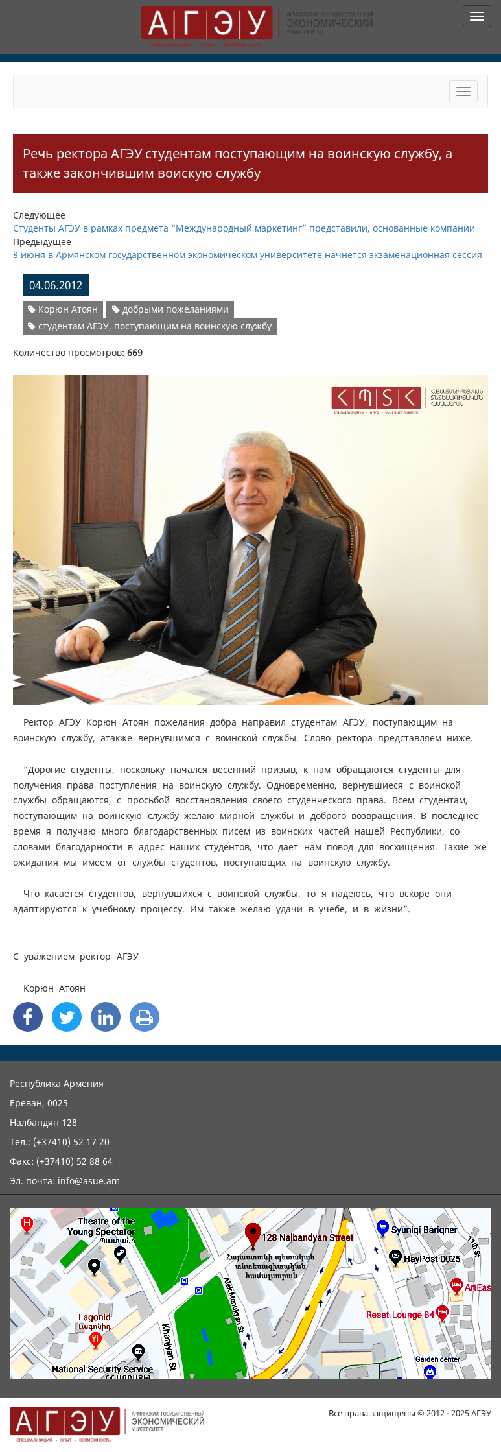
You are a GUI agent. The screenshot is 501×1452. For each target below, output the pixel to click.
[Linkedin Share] (106, 1017)
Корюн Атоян (63, 309)
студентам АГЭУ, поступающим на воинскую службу (150, 326)
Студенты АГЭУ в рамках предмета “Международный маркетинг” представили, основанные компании (244, 228)
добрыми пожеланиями (170, 309)
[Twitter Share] (67, 1017)
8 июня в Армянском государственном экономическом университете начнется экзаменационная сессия (247, 254)
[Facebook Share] (28, 1017)
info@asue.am (89, 1180)
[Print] (144, 1017)
